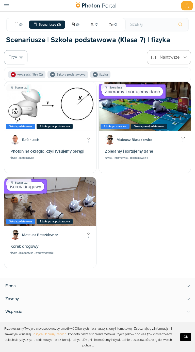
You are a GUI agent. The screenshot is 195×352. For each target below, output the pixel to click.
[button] (97, 286)
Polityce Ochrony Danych (48, 334)
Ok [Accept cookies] (186, 337)
